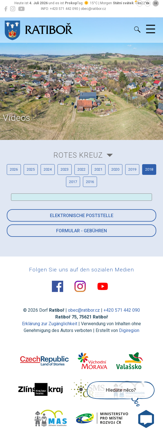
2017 (73, 182)
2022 (81, 169)
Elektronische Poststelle (81, 215)
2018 (149, 169)
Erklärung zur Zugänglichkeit (49, 323)
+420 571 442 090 (121, 310)
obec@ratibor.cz (84, 310)
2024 (48, 169)
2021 (98, 169)
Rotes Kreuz (78, 155)
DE (155, 3)
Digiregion (129, 330)
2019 (132, 169)
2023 (65, 169)
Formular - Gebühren (81, 230)
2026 (14, 169)
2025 (31, 169)
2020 (115, 169)
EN (147, 3)
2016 (90, 182)
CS (139, 3)
